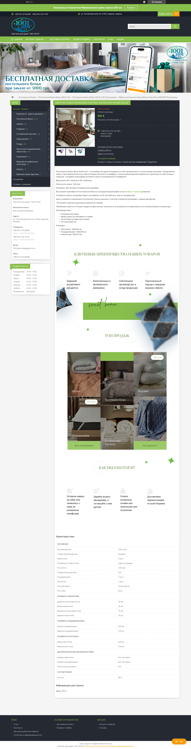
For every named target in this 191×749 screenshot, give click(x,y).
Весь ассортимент (84, 445)
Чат (179, 741)
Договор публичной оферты (26, 731)
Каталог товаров (34, 39)
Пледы (20, 144)
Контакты (99, 39)
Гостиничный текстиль (26, 134)
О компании (18, 179)
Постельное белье (27, 97)
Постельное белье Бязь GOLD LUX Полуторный (94, 97)
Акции (120, 39)
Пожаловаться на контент (95, 746)
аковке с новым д (133, 192)
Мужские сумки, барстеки (28, 174)
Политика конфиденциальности (28, 735)
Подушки (21, 129)
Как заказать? (150, 445)
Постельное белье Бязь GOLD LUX (54, 97)
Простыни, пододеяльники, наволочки (29, 150)
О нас (110, 39)
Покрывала (22, 157)
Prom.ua (108, 744)
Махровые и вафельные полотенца (27, 163)
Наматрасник (22, 139)
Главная (18, 39)
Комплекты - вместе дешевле (30, 114)
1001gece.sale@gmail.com (24, 248)
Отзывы (103, 728)
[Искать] (175, 26)
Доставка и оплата (60, 39)
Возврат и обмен (81, 39)
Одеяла (20, 124)
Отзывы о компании (22, 184)
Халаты (20, 169)
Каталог (131, 7)
